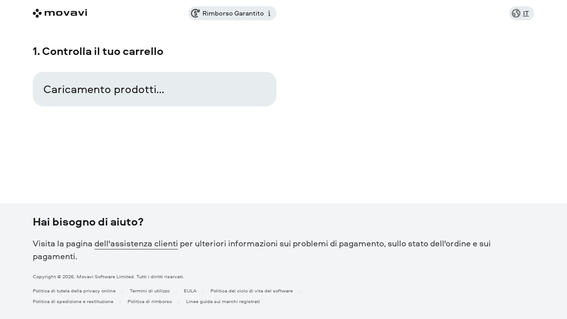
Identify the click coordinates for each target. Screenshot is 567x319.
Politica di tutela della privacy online (74, 290)
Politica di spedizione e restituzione (73, 301)
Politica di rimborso (150, 301)
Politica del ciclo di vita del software (251, 290)
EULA (190, 290)
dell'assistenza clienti (136, 243)
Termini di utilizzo (150, 290)
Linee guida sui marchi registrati (223, 301)
